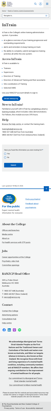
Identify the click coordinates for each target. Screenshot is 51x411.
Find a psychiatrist (33, 199)
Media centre (7, 234)
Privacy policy (9, 408)
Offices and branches (10, 230)
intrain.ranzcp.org (11, 99)
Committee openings (10, 265)
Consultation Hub (9, 319)
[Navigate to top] (46, 188)
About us (5, 238)
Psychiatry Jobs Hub (10, 261)
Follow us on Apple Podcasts (14, 329)
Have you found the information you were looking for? (23, 150)
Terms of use (20, 408)
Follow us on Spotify (19, 329)
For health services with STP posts (16, 242)
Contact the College (10, 311)
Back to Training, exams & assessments (20, 11)
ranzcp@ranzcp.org (12, 297)
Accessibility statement (34, 408)
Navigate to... (25, 16)
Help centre (7, 323)
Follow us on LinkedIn (9, 329)
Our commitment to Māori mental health (25, 385)
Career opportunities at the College (16, 257)
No (8, 157)
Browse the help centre (11, 124)
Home (4, 11)
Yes (8, 154)
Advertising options (10, 315)
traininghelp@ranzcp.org (12, 129)
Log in (40, 3)
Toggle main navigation (47, 4)
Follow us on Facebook (4, 329)
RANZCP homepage (7, 4)
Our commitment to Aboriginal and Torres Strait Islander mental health (25, 379)
